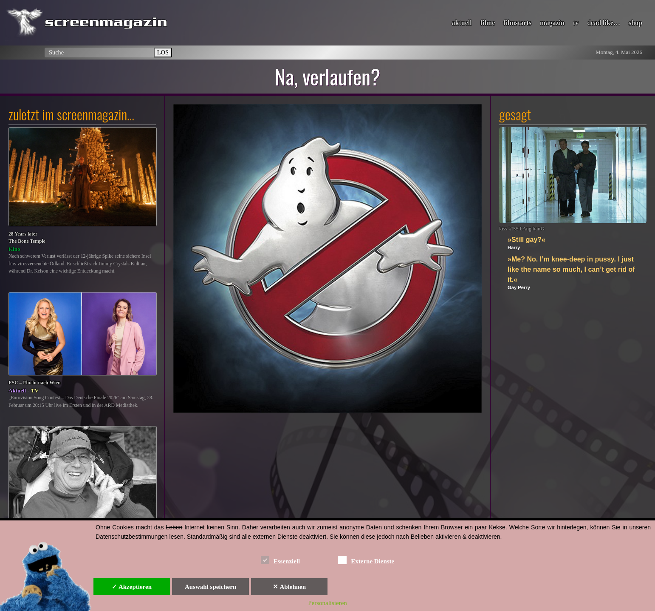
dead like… (603, 22)
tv (576, 22)
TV (35, 390)
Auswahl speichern (210, 586)
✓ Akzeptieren (132, 586)
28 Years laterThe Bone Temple (26, 237)
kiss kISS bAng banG (522, 229)
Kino (14, 249)
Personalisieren (327, 603)
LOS (163, 52)
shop (635, 22)
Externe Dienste (366, 560)
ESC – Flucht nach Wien (34, 383)
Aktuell (17, 390)
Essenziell (280, 560)
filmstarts (517, 22)
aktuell (462, 22)
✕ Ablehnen (289, 586)
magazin (552, 22)
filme (487, 22)
